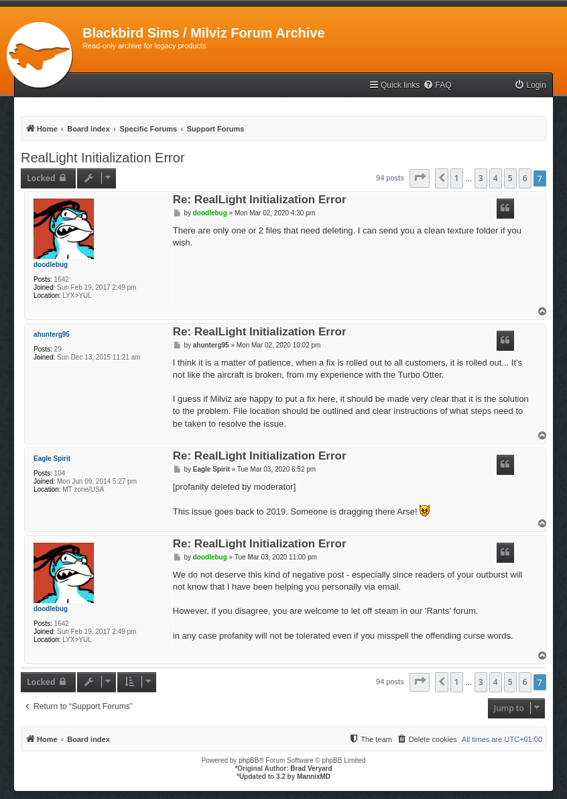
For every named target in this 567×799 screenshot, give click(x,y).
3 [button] (481, 178)
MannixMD (313, 776)
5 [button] (510, 178)
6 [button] (525, 178)
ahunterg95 (52, 334)
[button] (420, 178)
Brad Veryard (311, 768)
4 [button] (495, 178)
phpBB (249, 760)
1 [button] (456, 178)
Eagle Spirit (52, 458)
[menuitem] (437, 85)
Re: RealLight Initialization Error (259, 200)
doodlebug (51, 264)
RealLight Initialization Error (103, 158)
